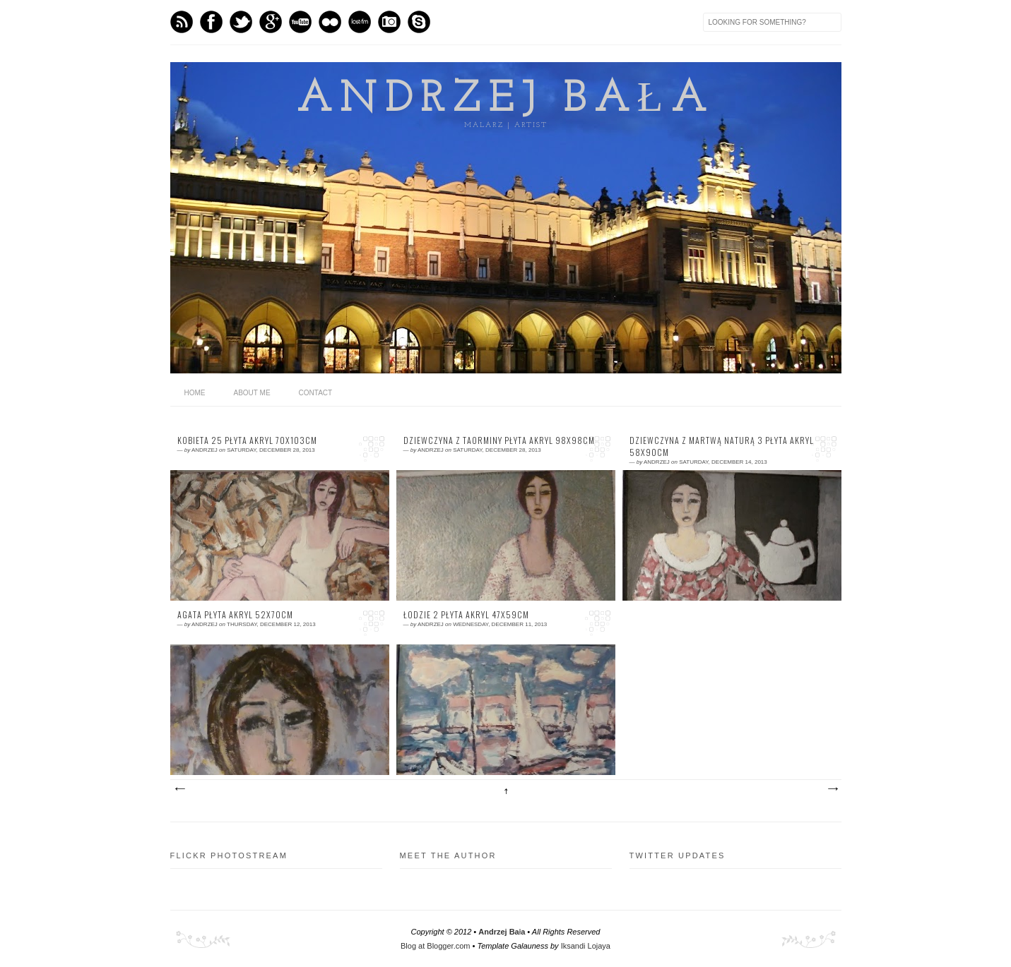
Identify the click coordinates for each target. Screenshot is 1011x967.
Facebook (211, 22)
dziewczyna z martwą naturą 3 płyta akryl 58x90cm (721, 446)
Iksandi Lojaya (585, 946)
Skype (419, 22)
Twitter (241, 22)
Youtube (300, 22)
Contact (316, 393)
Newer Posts (179, 789)
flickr (330, 22)
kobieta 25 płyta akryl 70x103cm (247, 440)
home (195, 393)
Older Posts (832, 789)
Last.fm (359, 22)
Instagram (389, 22)
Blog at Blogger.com (435, 946)
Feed (181, 22)
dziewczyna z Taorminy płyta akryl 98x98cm (499, 440)
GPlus (270, 22)
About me (252, 393)
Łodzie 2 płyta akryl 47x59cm (466, 614)
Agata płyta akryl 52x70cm (235, 614)
